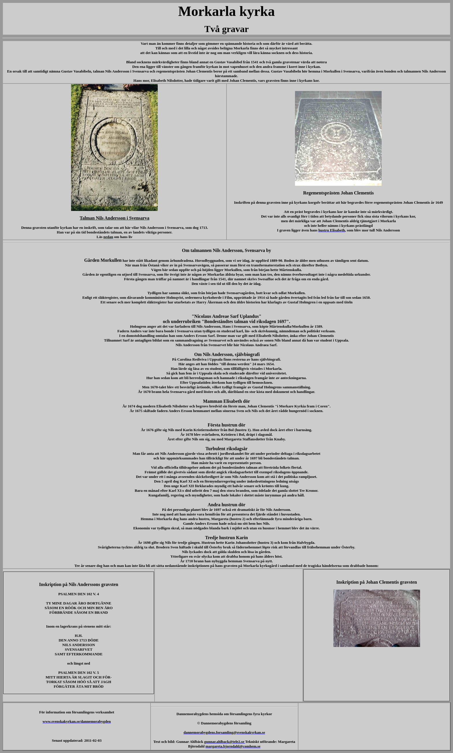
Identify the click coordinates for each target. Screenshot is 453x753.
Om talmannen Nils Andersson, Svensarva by (226, 250)
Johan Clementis (199, 71)
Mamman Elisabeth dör (226, 401)
